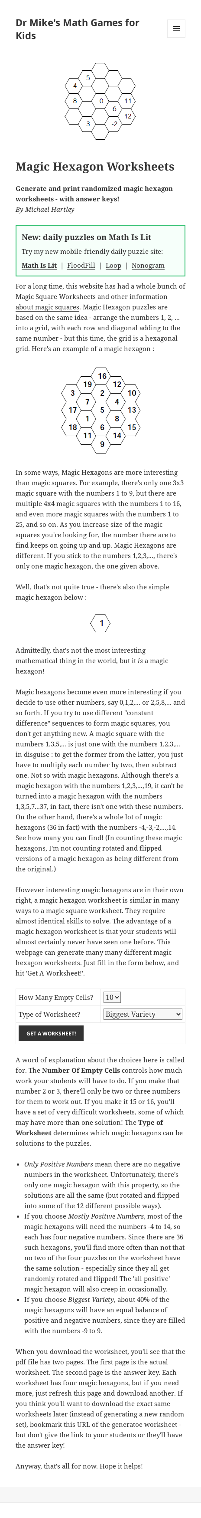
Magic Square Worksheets (56, 296)
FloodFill (81, 265)
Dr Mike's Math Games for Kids (77, 29)
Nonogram (148, 265)
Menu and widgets (176, 37)
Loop (113, 265)
